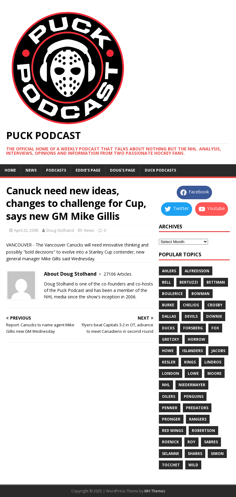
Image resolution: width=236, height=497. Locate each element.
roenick (170, 442)
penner (169, 407)
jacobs (218, 350)
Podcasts (56, 170)
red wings (172, 430)
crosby (214, 305)
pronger (171, 419)
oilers (168, 396)
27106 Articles (118, 274)
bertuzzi (188, 282)
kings (190, 362)
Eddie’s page (88, 170)
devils (191, 316)
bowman (200, 293)
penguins (193, 396)
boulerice (172, 293)
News (31, 170)
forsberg (193, 328)
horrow (196, 339)
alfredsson (197, 271)
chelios (191, 305)
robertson (203, 430)
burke (168, 305)
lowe (193, 373)
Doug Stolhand (60, 230)
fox (215, 328)
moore (214, 373)
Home (10, 170)
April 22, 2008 (26, 230)
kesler (168, 362)
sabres (211, 442)
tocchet (171, 465)
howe (168, 350)
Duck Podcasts (160, 170)
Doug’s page (122, 170)
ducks (168, 328)
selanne (170, 453)
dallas (169, 316)
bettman (215, 282)
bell (166, 282)
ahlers (169, 271)
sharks (195, 453)
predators (197, 407)
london (170, 373)
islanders (192, 350)
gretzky (170, 339)
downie (214, 316)
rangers (197, 419)
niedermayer (192, 384)
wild (193, 465)
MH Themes (154, 491)
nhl (166, 384)
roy (191, 442)
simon (217, 453)
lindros (212, 362)
